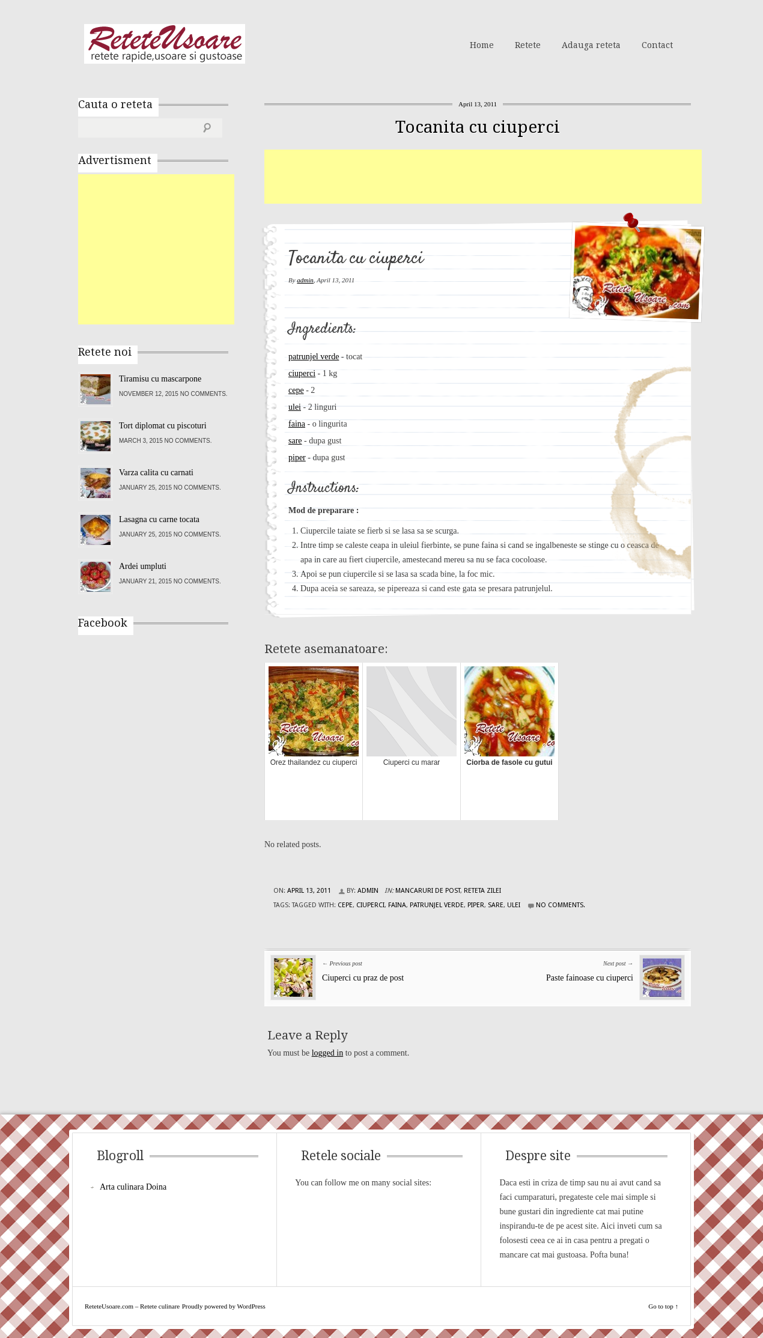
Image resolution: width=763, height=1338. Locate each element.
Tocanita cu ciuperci (477, 127)
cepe (296, 390)
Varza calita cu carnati (156, 472)
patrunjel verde (313, 356)
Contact (657, 45)
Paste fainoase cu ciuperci (589, 977)
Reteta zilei (482, 891)
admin (305, 280)
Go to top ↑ (663, 1306)
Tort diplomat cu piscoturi (163, 425)
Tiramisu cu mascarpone (160, 378)
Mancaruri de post (427, 891)
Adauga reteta (591, 45)
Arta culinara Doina (133, 1186)
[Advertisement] (483, 177)
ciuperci (301, 373)
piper (297, 457)
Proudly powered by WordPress (224, 1306)
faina (296, 423)
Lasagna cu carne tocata (159, 519)
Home (482, 45)
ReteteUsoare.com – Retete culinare (164, 44)
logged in (328, 1052)
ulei (294, 407)
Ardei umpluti (142, 566)
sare (295, 440)
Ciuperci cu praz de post (363, 977)
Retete (528, 45)
